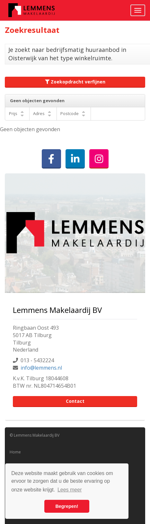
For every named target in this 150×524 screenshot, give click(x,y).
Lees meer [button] (69, 489)
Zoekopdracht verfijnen (75, 82)
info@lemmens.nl (41, 367)
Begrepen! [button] (66, 506)
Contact (75, 401)
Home (15, 452)
